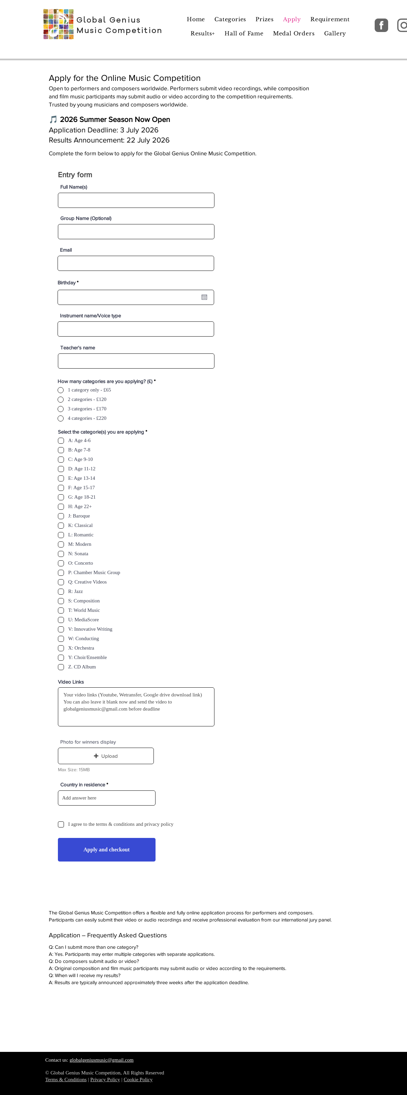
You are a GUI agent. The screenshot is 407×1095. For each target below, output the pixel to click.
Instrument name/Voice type (90, 315)
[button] (106, 756)
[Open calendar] (204, 297)
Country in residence (82, 784)
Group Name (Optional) (85, 218)
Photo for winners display (88, 741)
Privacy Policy (105, 1080)
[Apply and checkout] (107, 850)
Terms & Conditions (66, 1080)
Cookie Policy (138, 1080)
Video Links (71, 681)
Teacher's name (77, 347)
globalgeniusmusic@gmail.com (102, 1060)
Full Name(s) (73, 186)
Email (66, 249)
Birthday (69, 282)
